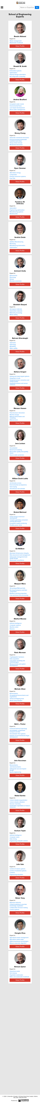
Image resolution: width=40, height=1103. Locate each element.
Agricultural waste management (19, 1037)
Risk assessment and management (20, 618)
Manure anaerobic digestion (18, 1043)
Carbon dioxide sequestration (18, 884)
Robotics (12, 698)
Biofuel (12, 314)
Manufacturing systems (16, 237)
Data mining (13, 926)
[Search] (37, 7)
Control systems (14, 1006)
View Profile (20, 54)
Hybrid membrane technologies (19, 1041)
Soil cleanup (13, 1077)
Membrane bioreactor (16, 164)
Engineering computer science (19, 928)
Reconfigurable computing (17, 86)
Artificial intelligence (16, 693)
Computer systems (15, 695)
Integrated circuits (15, 427)
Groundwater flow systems (18, 813)
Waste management (15, 42)
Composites (13, 197)
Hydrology (13, 389)
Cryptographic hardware (17, 731)
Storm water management (17, 124)
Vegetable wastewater (16, 1079)
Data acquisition (14, 733)
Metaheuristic (14, 239)
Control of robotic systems (17, 960)
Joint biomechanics (15, 848)
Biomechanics (14, 769)
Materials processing (16, 352)
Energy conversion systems (18, 199)
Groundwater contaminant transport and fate (17, 810)
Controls (12, 964)
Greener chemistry (15, 888)
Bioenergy (13, 312)
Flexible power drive (16, 586)
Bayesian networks (15, 999)
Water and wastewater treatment (19, 1081)
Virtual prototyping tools (17, 774)
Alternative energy (15, 195)
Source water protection (17, 508)
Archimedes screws (15, 540)
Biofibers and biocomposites (18, 660)
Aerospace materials (16, 348)
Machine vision (14, 696)
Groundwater (14, 501)
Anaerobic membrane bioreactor (19, 157)
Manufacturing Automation (17, 276)
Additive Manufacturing (16, 272)
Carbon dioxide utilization (17, 886)
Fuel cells (12, 201)
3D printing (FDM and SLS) (17, 654)
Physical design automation (18, 84)
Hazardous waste (15, 1075)
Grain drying (13, 543)
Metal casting (14, 354)
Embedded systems (15, 81)
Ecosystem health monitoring (18, 585)
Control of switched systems (18, 962)
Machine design (14, 465)
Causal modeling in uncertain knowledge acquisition (18, 1001)
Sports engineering (15, 853)
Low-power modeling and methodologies (17, 735)
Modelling (13, 390)
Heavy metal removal (16, 162)
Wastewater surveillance (17, 623)
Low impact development (17, 122)
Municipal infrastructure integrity (19, 616)
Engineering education (16, 966)
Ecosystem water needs (17, 118)
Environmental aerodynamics (18, 542)
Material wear (14, 470)
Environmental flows (16, 120)
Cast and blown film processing (19, 661)
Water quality (13, 392)
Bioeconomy (13, 310)
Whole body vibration (16, 776)
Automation (13, 234)
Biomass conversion (16, 316)
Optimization (13, 83)
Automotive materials (16, 350)
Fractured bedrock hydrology (18, 807)
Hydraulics (13, 387)
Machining (13, 274)
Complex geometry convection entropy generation (19, 582)
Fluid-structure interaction (17, 463)
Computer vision (14, 924)
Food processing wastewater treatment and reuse (18, 160)
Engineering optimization (17, 236)
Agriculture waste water (17, 1039)
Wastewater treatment (16, 44)
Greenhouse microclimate (17, 545)
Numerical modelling (16, 503)
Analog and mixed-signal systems (19, 425)
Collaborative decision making (19, 1004)
